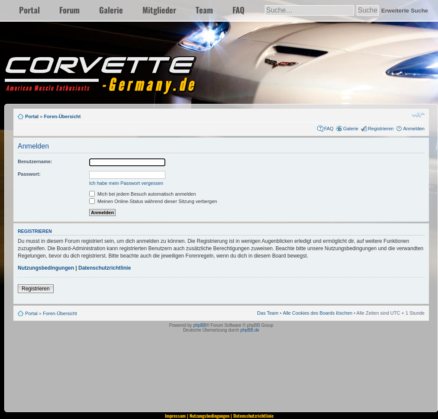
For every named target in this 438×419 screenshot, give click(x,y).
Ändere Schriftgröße (418, 115)
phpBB (199, 325)
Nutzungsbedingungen (46, 268)
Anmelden (414, 128)
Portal (29, 10)
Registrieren (380, 128)
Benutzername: (35, 161)
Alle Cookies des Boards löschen (317, 313)
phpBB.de (249, 330)
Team (204, 10)
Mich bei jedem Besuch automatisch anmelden (142, 194)
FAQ (238, 10)
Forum (69, 10)
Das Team (267, 313)
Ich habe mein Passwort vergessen (126, 183)
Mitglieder (159, 10)
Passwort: (29, 174)
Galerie (111, 10)
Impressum (175, 415)
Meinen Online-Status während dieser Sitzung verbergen (153, 201)
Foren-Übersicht (62, 116)
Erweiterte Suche (404, 10)
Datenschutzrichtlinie (104, 268)
